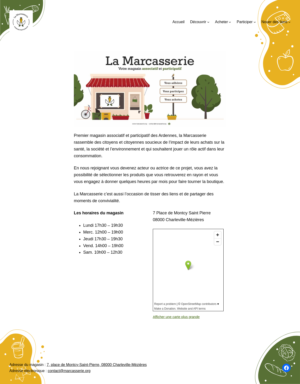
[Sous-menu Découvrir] (208, 22)
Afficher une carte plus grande (176, 317)
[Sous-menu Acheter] (230, 22)
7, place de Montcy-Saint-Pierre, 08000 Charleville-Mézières (97, 365)
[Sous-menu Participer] (255, 22)
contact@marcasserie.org (69, 371)
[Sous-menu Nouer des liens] (289, 22)
